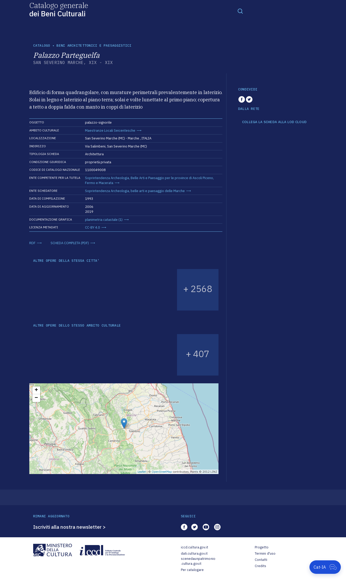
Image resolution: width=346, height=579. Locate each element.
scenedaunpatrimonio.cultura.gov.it (198, 561)
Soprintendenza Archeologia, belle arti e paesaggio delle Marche (135, 191)
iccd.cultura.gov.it (194, 547)
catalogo (41, 45)
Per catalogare (192, 570)
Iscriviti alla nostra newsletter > (69, 527)
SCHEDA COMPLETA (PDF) (70, 243)
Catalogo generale (58, 9)
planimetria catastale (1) (104, 219)
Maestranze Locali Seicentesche (110, 130)
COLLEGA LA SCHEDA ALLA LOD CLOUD (274, 122)
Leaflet (142, 472)
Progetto (262, 547)
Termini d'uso (265, 553)
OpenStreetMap (162, 472)
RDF (32, 243)
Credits (260, 566)
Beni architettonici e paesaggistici (94, 45)
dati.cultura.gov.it (194, 553)
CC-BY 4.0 (92, 227)
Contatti (261, 559)
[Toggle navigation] (240, 11)
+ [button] (36, 390)
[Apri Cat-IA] (325, 567)
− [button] (36, 398)
